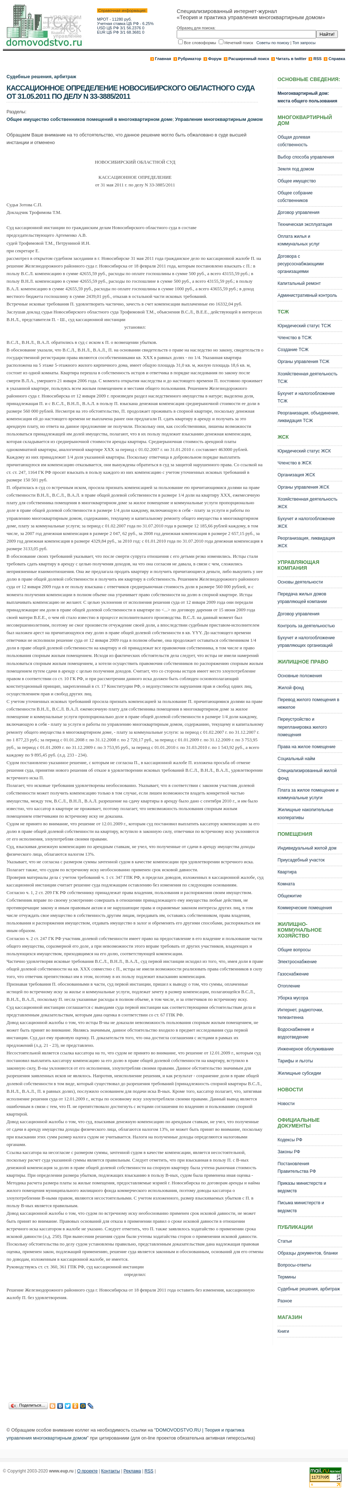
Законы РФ (288, 1151)
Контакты (110, 1471)
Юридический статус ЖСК (304, 451)
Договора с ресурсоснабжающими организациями (300, 264)
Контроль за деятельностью (306, 625)
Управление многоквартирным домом (219, 119)
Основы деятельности (300, 582)
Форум (215, 58)
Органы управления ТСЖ (303, 361)
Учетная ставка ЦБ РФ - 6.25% (125, 23)
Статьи (284, 1241)
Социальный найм (296, 758)
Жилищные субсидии (299, 1073)
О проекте (87, 1471)
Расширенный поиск (248, 58)
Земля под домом (295, 169)
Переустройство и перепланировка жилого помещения (302, 727)
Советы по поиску (272, 43)
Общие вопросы (293, 949)
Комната (286, 883)
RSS (317, 58)
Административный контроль (307, 295)
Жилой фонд (290, 687)
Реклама (132, 1471)
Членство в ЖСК (294, 462)
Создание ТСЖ (293, 349)
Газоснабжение (293, 974)
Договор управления (298, 212)
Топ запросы (304, 43)
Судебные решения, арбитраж (41, 76)
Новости (285, 1103)
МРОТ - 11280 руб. (114, 19)
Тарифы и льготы (295, 1060)
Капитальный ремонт (298, 283)
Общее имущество (296, 181)
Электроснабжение (296, 961)
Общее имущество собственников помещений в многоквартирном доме (89, 119)
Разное (284, 1300)
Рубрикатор (189, 58)
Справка (336, 58)
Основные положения (299, 675)
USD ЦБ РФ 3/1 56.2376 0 (120, 28)
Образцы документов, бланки (307, 1253)
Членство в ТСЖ (294, 337)
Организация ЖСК (296, 474)
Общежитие (289, 895)
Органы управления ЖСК (303, 487)
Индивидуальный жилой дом (306, 848)
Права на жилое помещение (306, 746)
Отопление (288, 986)
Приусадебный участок (300, 860)
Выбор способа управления (305, 157)
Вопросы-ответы (294, 1265)
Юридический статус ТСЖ (304, 325)
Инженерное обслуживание (305, 1049)
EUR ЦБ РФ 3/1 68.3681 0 (120, 32)
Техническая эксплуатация (304, 224)
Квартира (287, 872)
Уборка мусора (292, 997)
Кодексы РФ (289, 1139)
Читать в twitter (291, 58)
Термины (286, 1277)
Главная (163, 58)
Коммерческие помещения (304, 907)
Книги (283, 1331)
